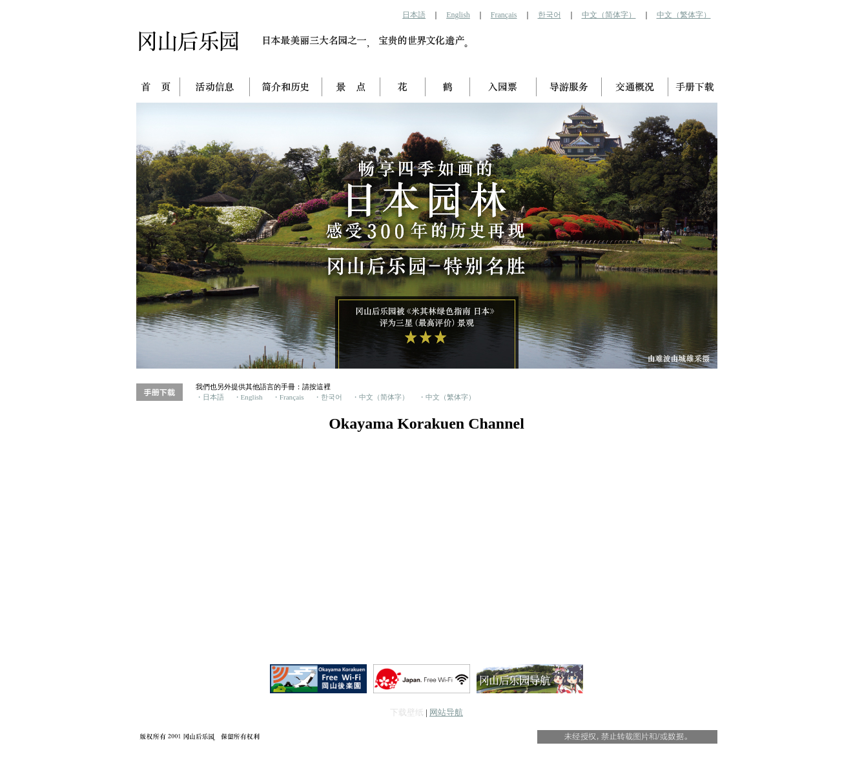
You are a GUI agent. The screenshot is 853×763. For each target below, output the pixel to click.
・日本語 (210, 397)
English (458, 14)
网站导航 (446, 712)
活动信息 (215, 87)
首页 (158, 87)
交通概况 (635, 87)
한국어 (549, 14)
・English (248, 397)
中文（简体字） (609, 14)
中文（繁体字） (684, 14)
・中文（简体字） (380, 397)
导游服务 (569, 87)
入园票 (503, 87)
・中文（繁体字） (446, 397)
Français (504, 14)
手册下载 (692, 87)
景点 (351, 87)
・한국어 (328, 397)
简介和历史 (286, 87)
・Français (288, 397)
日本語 (414, 14)
